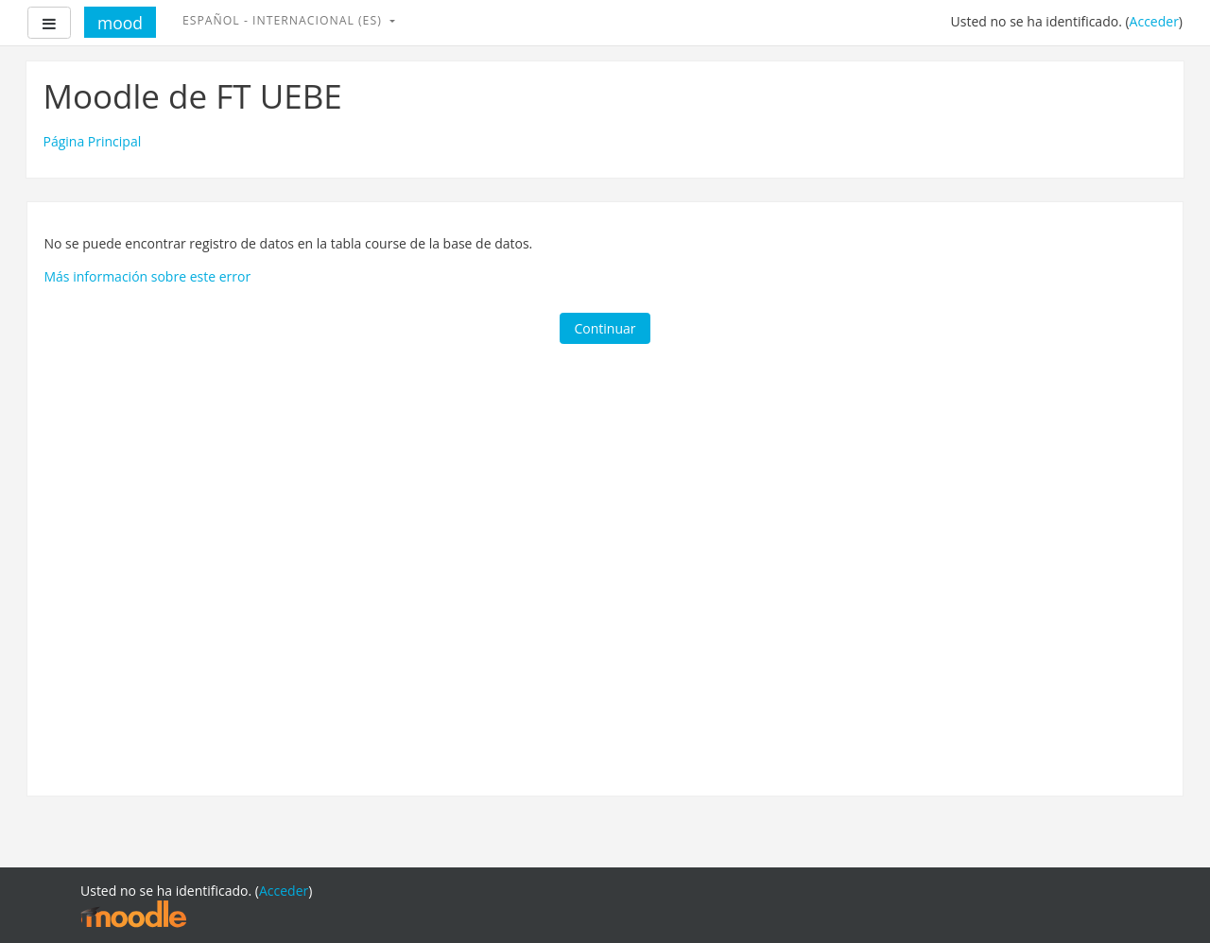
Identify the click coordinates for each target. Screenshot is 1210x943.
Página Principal (92, 141)
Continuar (604, 328)
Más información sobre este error (147, 276)
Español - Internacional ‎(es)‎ (284, 20)
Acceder (1154, 21)
